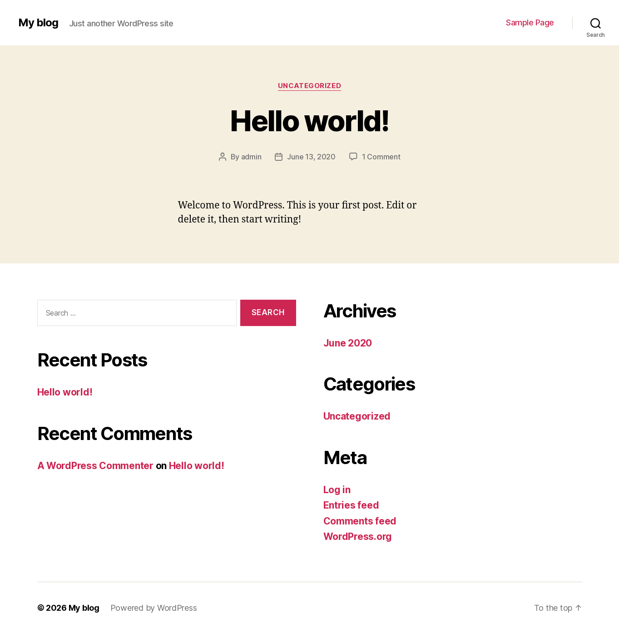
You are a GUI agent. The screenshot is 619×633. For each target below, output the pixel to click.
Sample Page (530, 22)
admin (251, 156)
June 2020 (347, 342)
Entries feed (351, 504)
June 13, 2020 (311, 156)
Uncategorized (309, 86)
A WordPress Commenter (95, 465)
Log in (337, 489)
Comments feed (360, 520)
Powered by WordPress (153, 607)
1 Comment (381, 156)
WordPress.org (357, 536)
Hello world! (309, 120)
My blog (38, 22)
